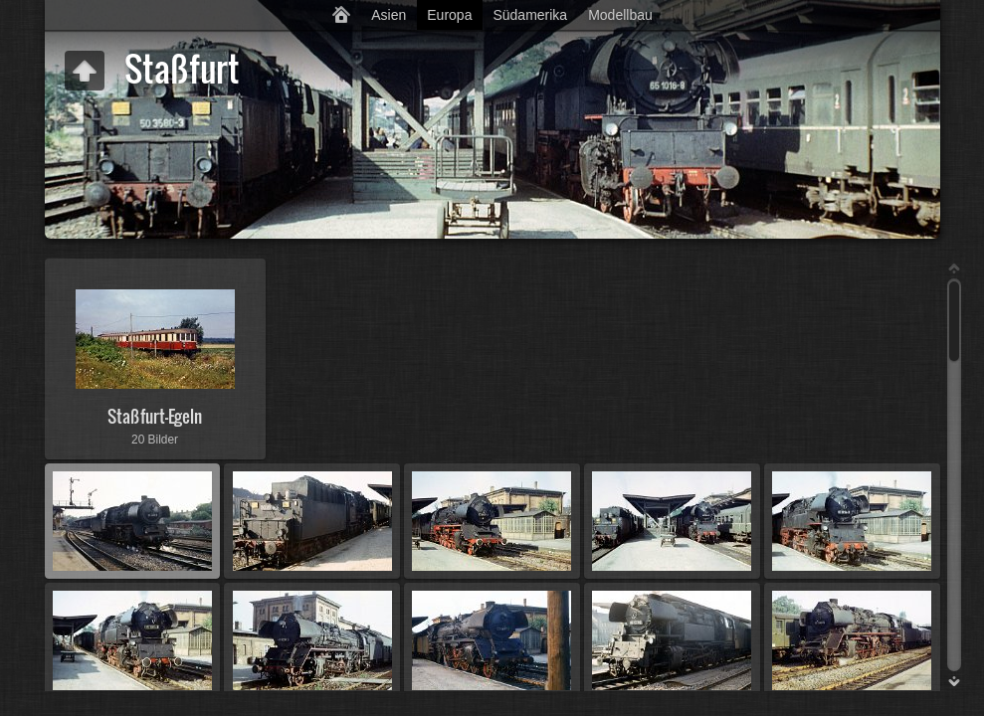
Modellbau (620, 15)
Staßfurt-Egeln (154, 416)
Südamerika (529, 15)
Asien (388, 15)
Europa (449, 15)
